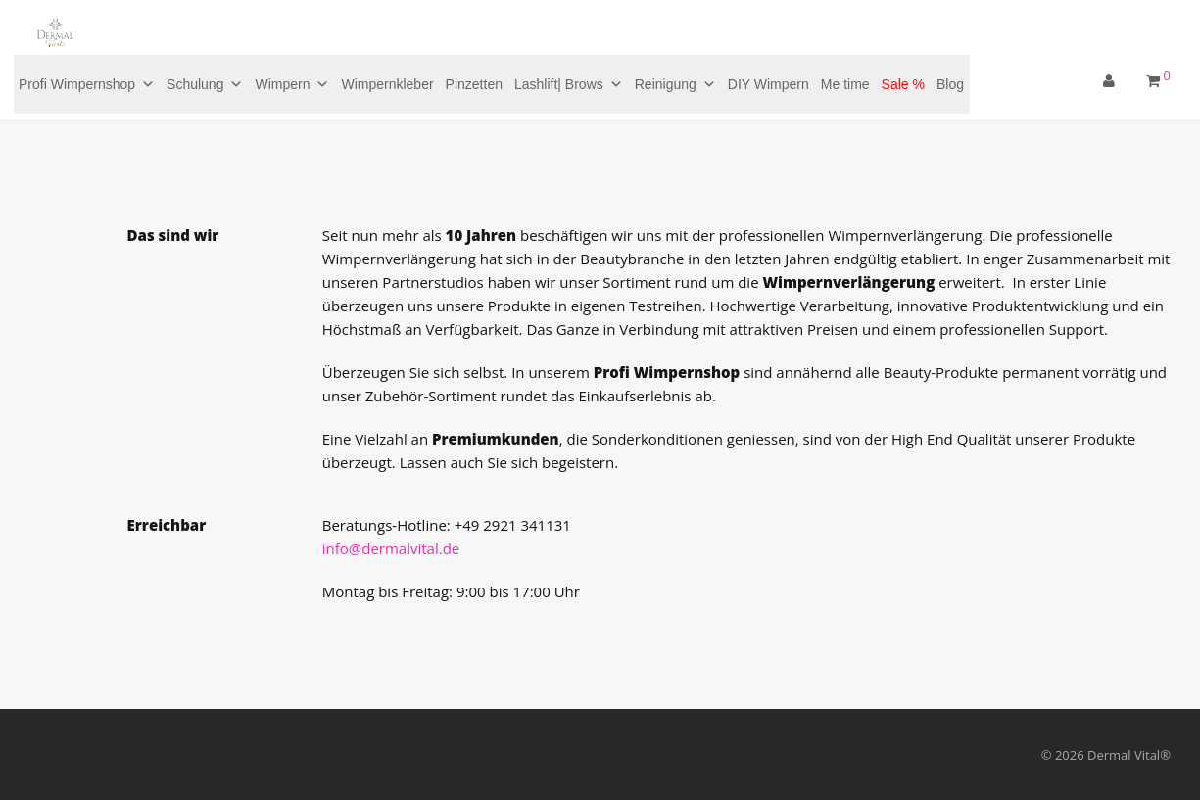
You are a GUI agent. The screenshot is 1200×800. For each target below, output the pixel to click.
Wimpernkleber (387, 84)
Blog (950, 84)
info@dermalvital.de (391, 548)
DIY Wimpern (768, 84)
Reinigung (675, 84)
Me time (845, 84)
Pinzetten (474, 84)
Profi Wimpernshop (87, 84)
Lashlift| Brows (568, 84)
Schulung (205, 84)
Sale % (903, 84)
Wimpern (292, 84)
